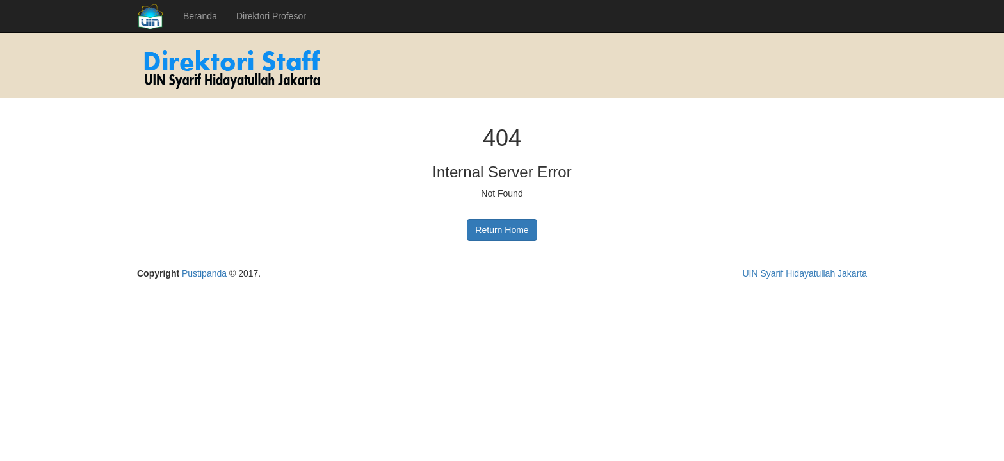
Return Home (501, 230)
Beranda (200, 16)
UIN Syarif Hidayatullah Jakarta (804, 273)
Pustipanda (204, 273)
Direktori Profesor (271, 16)
